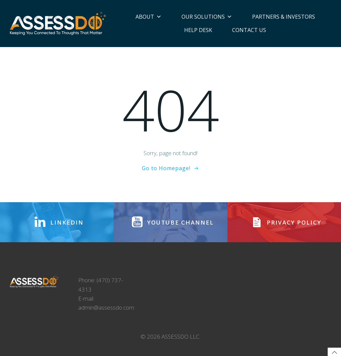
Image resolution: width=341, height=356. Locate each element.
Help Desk (198, 30)
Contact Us (249, 30)
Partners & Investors (283, 16)
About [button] (149, 16)
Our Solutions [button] (206, 16)
